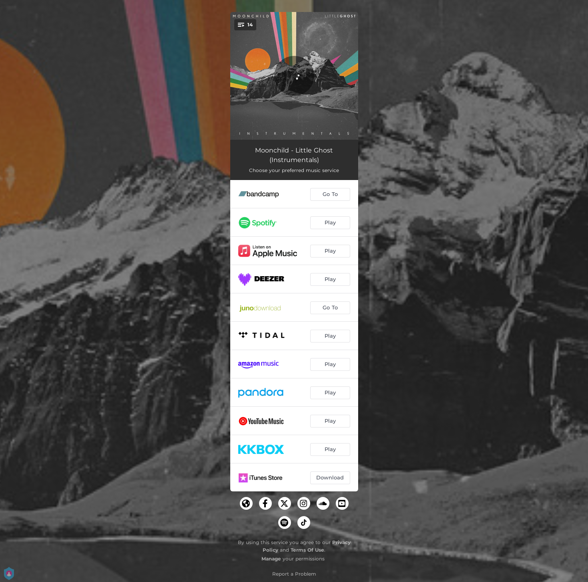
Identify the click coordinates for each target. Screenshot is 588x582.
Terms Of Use (307, 550)
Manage (271, 559)
